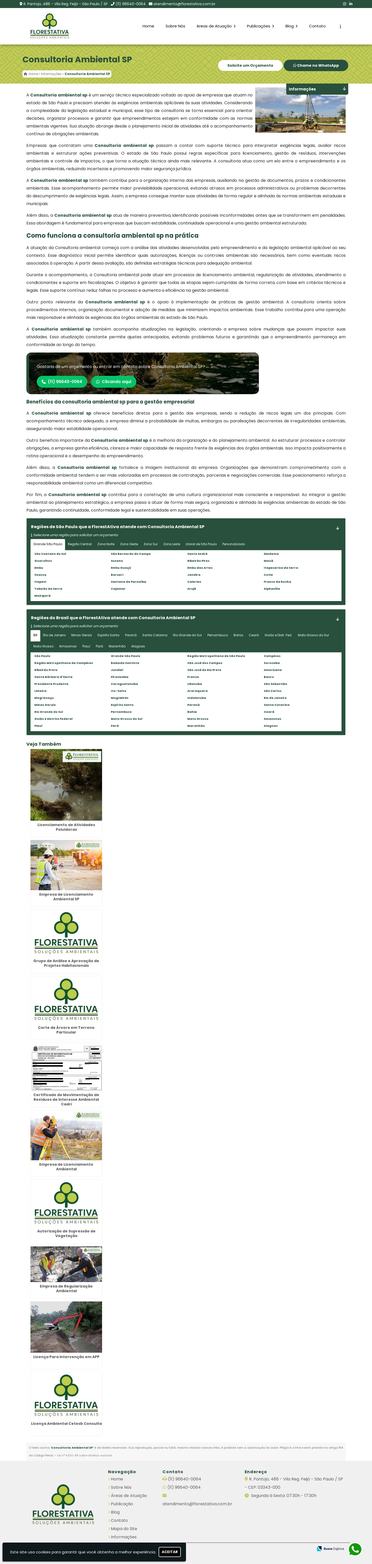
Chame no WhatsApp (316, 65)
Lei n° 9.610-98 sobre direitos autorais (84, 1455)
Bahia (238, 635)
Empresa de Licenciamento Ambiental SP (66, 897)
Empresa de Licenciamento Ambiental (66, 1167)
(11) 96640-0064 (130, 3)
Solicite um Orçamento (250, 65)
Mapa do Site (124, 1528)
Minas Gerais (81, 635)
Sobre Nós (175, 26)
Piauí (86, 646)
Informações (124, 1537)
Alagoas (138, 646)
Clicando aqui (115, 382)
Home (148, 26)
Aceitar (170, 1551)
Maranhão (117, 646)
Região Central (80, 544)
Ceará (254, 635)
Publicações (260, 26)
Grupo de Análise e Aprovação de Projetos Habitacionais (66, 963)
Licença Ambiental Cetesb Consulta (66, 1423)
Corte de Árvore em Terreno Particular (66, 1030)
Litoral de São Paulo (201, 544)
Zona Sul (151, 544)
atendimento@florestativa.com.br (184, 3)
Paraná (131, 635)
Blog (291, 26)
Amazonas (68, 646)
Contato (317, 26)
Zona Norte (105, 544)
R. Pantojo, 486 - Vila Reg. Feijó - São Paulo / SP (66, 3)
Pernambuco (217, 635)
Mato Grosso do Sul (313, 635)
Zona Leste (171, 544)
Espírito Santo (108, 635)
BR (35, 635)
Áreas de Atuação (129, 1495)
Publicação (122, 1504)
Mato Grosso (43, 646)
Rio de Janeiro (54, 635)
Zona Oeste (129, 544)
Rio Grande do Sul (187, 635)
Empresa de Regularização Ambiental (66, 1289)
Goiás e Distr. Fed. (278, 635)
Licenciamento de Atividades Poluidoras (66, 827)
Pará (99, 646)
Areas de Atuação (216, 26)
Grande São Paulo (47, 544)
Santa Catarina (154, 635)
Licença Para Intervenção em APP (66, 1356)
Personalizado (233, 544)
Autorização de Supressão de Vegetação (66, 1233)
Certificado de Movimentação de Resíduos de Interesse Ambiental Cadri (66, 1099)
